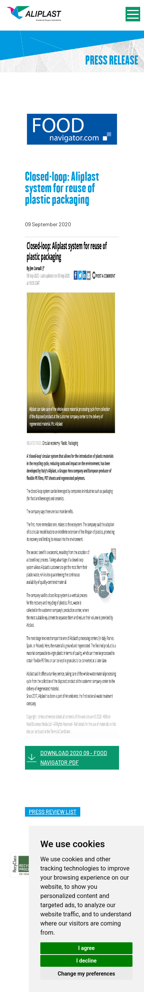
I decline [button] (86, 961)
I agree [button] (86, 948)
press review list (52, 812)
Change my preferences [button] (86, 974)
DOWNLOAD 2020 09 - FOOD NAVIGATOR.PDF (73, 758)
